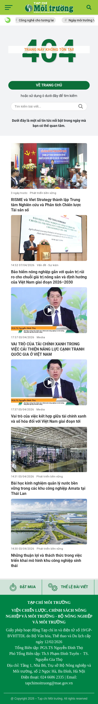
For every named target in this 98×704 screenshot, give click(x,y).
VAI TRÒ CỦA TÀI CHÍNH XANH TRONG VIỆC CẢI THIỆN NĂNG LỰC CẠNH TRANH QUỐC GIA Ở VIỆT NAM (47, 349)
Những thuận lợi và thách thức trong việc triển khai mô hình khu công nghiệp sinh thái (46, 560)
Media (41, 337)
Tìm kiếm (81, 106)
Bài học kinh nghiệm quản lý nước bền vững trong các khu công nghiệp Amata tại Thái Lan (48, 488)
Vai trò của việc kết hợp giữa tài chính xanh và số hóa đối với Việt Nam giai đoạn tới (48, 419)
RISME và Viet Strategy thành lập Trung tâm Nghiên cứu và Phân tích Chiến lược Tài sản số (46, 204)
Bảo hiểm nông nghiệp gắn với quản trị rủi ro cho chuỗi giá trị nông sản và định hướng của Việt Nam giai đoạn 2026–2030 (49, 277)
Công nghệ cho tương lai (37, 20)
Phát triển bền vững (43, 193)
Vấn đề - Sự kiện (47, 265)
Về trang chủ (49, 85)
